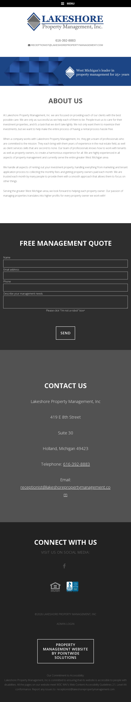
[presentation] (65, 319)
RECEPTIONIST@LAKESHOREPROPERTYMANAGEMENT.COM (65, 45)
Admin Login (65, 624)
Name (6, 257)
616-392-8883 (65, 40)
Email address (11, 269)
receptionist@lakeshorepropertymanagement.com (86, 689)
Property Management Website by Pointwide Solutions (65, 651)
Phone (7, 281)
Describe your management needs (23, 293)
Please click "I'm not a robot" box (65, 310)
